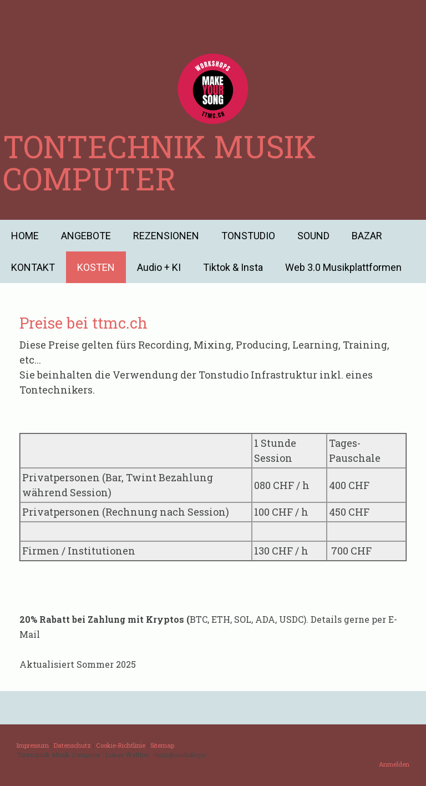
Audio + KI (159, 267)
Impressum (33, 745)
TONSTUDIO (248, 235)
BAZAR (367, 235)
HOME (25, 235)
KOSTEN (96, 267)
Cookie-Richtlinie (120, 745)
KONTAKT (33, 267)
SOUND (313, 235)
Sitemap (162, 745)
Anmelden (394, 764)
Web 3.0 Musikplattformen (343, 267)
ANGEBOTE (86, 235)
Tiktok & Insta (233, 267)
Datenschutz (72, 745)
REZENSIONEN (166, 235)
